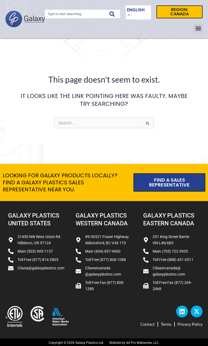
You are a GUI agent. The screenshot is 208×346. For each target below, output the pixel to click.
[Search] (112, 14)
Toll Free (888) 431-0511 (173, 259)
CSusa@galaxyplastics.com (41, 268)
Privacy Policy (190, 324)
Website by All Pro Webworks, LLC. (134, 343)
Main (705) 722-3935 (170, 251)
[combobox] (74, 14)
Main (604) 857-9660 (102, 251)
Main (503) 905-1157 (35, 251)
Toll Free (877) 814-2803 (38, 259)
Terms (166, 324)
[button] (198, 28)
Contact (147, 324)
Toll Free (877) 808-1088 (105, 259)
